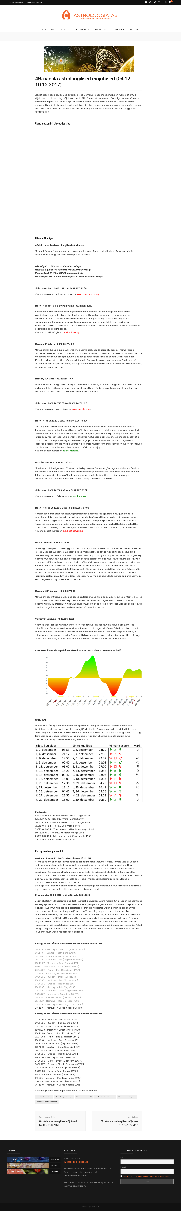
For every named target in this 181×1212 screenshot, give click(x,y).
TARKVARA (118, 29)
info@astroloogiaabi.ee (76, 1163)
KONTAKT (134, 29)
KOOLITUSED (101, 29)
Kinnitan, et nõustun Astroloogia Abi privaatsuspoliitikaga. (146, 1177)
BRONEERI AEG (42, 112)
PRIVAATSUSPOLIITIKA (34, 2)
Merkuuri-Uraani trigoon (126, 1097)
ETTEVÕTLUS (82, 29)
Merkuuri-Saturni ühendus (105, 1097)
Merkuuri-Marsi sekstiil (84, 1097)
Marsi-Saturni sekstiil (44, 1097)
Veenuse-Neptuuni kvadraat (47, 1102)
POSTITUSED (48, 29)
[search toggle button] (166, 2)
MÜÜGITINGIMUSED (16, 2)
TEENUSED (65, 29)
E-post (123, 1168)
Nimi (122, 1159)
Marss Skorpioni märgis (64, 1097)
